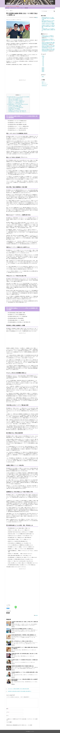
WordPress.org (44, 85)
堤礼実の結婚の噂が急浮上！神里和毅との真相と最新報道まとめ (23, 634)
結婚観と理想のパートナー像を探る (14, 109)
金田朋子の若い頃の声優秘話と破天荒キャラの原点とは (22, 628)
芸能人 (36, 17)
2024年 (43, 67)
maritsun (36, 615)
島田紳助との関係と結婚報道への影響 (14, 105)
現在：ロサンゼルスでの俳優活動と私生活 (15, 97)
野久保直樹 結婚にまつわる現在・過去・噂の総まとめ (17, 111)
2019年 (43, 71)
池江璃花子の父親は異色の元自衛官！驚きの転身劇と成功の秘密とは (18, 691)
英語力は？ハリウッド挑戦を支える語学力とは (16, 102)
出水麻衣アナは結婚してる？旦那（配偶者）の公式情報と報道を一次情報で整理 (48, 26)
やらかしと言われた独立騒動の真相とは (15, 106)
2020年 (43, 70)
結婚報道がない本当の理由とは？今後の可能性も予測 (17, 110)
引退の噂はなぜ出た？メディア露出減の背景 (15, 107)
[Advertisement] (22, 72)
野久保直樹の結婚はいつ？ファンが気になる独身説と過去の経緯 (17, 104)
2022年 (43, 68)
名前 (7, 708)
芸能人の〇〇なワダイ (15, 3)
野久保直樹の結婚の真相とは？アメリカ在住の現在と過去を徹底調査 (18, 96)
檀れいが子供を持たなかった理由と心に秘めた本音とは (22, 641)
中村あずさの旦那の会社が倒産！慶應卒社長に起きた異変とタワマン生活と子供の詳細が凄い (48, 43)
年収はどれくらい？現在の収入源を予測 (15, 103)
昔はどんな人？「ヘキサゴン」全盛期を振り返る (16, 101)
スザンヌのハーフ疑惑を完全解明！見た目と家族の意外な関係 (17, 689)
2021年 (43, 69)
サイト (7, 715)
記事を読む (13, 626)
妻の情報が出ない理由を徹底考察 (14, 108)
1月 (43, 65)
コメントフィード (45, 84)
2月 (43, 64)
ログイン (43, 81)
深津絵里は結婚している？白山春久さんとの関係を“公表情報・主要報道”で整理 (48, 29)
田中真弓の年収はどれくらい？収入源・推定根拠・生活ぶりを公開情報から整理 (48, 18)
